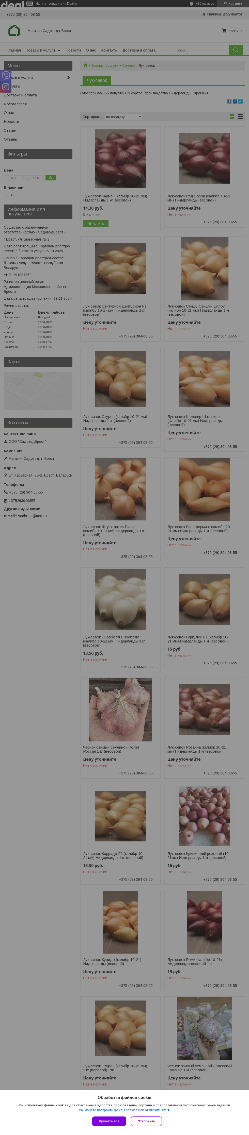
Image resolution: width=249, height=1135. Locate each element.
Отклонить (146, 1121)
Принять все (109, 1121)
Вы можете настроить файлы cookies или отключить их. (123, 1110)
